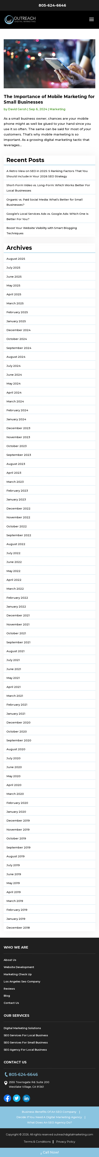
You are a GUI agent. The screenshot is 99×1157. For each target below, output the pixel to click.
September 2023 (18, 455)
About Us (10, 960)
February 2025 (17, 312)
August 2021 (15, 651)
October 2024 (16, 339)
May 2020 (13, 776)
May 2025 (13, 285)
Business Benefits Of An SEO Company (49, 1111)
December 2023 (18, 428)
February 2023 (17, 490)
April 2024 (13, 392)
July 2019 (13, 865)
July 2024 (13, 366)
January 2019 (15, 919)
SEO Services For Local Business (26, 1035)
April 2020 (13, 785)
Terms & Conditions (37, 1141)
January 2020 (16, 811)
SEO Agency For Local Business (25, 1049)
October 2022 (16, 526)
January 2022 (16, 606)
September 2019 (18, 847)
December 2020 (18, 722)
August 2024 (15, 357)
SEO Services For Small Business (26, 1042)
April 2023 (13, 472)
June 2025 (14, 276)
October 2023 (16, 446)
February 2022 (17, 597)
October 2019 (16, 838)
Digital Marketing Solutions (22, 1028)
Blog (7, 995)
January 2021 (15, 713)
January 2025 (16, 321)
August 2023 (15, 464)
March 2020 (15, 794)
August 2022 (15, 544)
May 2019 (13, 883)
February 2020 (17, 803)
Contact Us (11, 1003)
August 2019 (15, 856)
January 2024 (16, 419)
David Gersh (17, 109)
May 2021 (13, 678)
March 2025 (15, 303)
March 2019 (14, 901)
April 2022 (13, 580)
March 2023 (15, 481)
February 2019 (16, 909)
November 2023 (18, 437)
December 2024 (18, 330)
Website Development (19, 967)
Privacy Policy (65, 1141)
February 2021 (16, 704)
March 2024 (15, 401)
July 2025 (13, 267)
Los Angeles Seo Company (22, 981)
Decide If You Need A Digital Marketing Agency (49, 1117)
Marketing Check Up (18, 974)
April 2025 (13, 294)
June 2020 (14, 767)
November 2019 (18, 829)
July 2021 (13, 660)
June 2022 (14, 562)
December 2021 (18, 615)
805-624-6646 (52, 5)
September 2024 (18, 348)
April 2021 (13, 687)
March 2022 (15, 588)
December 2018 (18, 927)
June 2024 (14, 374)
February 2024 (17, 410)
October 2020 (16, 731)
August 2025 (15, 258)
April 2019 (13, 892)
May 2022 (13, 571)
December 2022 (18, 508)
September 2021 (18, 642)
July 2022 (13, 553)
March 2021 (14, 695)
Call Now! (49, 1152)
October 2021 (16, 633)
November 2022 (18, 517)
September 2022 (18, 535)
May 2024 (13, 383)
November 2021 (18, 624)
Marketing (57, 109)
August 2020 (15, 749)
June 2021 (13, 669)
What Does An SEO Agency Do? (49, 1122)
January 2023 (16, 499)
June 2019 (13, 874)
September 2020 (18, 740)
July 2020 (13, 758)
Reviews (9, 988)
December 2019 (18, 820)
